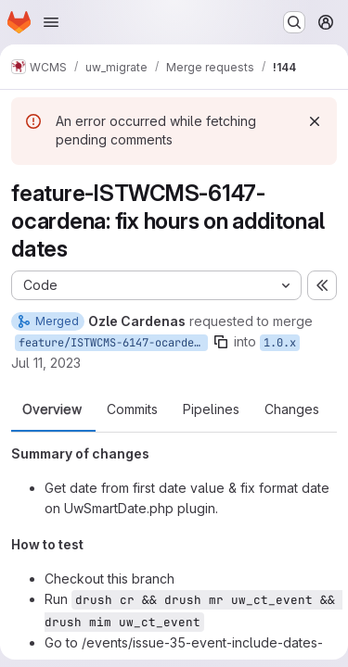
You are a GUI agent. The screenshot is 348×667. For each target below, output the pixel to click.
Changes (291, 409)
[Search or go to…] (294, 22)
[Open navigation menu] (51, 22)
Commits (132, 409)
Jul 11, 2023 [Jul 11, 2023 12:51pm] (46, 363)
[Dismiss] (314, 121)
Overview (52, 409)
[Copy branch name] (221, 342)
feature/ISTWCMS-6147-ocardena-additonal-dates (113, 342)
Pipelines (211, 409)
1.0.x (280, 342)
